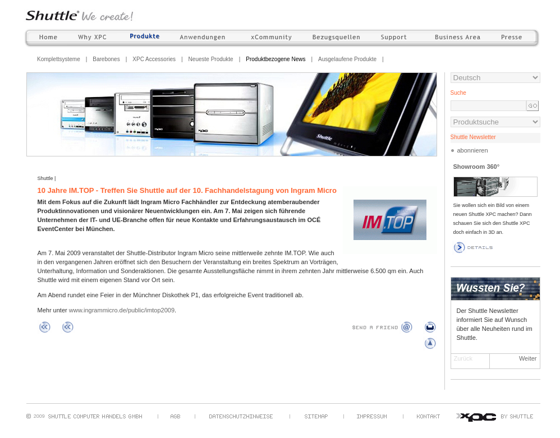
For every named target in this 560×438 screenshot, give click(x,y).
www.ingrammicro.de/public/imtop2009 (122, 310)
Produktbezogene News (275, 59)
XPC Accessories (154, 59)
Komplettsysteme (58, 59)
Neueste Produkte (211, 59)
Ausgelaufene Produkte (347, 59)
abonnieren (472, 150)
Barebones (106, 59)
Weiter (528, 358)
